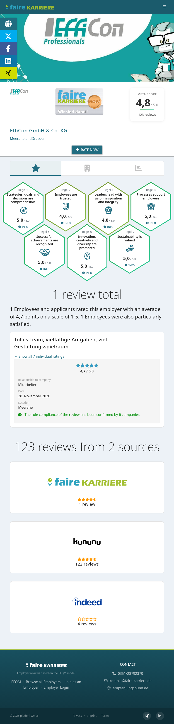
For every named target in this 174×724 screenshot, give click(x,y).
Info (23, 227)
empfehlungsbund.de (127, 688)
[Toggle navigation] (164, 7)
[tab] (35, 168)
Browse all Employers (43, 682)
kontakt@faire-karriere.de (127, 680)
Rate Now (87, 150)
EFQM (16, 682)
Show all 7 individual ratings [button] (39, 356)
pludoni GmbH (29, 716)
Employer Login (56, 687)
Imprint (92, 716)
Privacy (77, 716)
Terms (105, 716)
